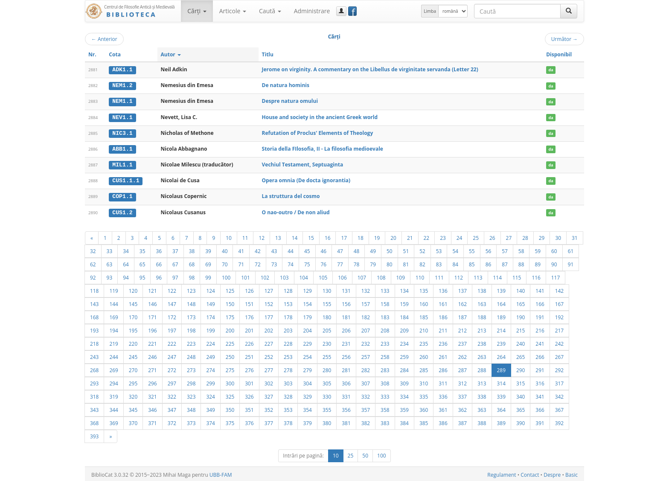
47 (340, 249)
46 (324, 249)
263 (481, 355)
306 (346, 381)
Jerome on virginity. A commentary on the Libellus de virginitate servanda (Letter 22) (370, 69)
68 (192, 262)
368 (94, 421)
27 (509, 236)
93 (110, 275)
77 (340, 262)
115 (516, 275)
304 (307, 381)
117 (555, 275)
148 (191, 302)
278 (288, 368)
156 (346, 302)
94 (126, 275)
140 (520, 289)
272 (172, 368)
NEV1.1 (122, 116)
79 (373, 262)
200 (230, 328)
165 (520, 302)
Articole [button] (232, 11)
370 (133, 421)
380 (327, 421)
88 (521, 262)
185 (423, 315)
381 (346, 421)
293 (94, 381)
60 (554, 249)
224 (210, 341)
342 (559, 394)
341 (539, 394)
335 (423, 394)
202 (269, 328)
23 (443, 236)
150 (230, 302)
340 (520, 394)
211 (443, 328)
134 (404, 289)
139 (501, 289)
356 (346, 408)
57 (505, 249)
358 (385, 408)
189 (501, 315)
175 (230, 315)
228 (288, 341)
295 (133, 381)
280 (327, 368)
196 (152, 328)
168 (94, 315)
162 (462, 302)
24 (459, 236)
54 (455, 249)
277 (269, 368)
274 (210, 368)
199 (210, 328)
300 (230, 381)
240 (520, 341)
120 (133, 289)
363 (481, 408)
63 (110, 262)
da (551, 70)
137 (462, 289)
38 (192, 249)
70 (225, 262)
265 (520, 355)
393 (94, 434)
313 (481, 381)
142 (559, 289)
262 (462, 355)
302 (269, 381)
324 (210, 394)
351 (249, 408)
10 (229, 236)
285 (423, 368)
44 (291, 249)
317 (559, 381)
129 (307, 289)
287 (462, 368)
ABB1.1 (122, 148)
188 (481, 315)
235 (423, 341)
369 (113, 421)
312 (462, 381)
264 (501, 355)
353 (288, 408)
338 (481, 394)
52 (422, 249)
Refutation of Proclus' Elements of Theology (317, 132)
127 (269, 289)
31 (575, 236)
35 (142, 249)
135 (423, 289)
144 (113, 302)
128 (288, 289)
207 (365, 328)
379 (307, 421)
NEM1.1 (122, 101)
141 (539, 289)
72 (258, 262)
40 (225, 249)
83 (439, 262)
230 (327, 341)
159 (404, 302)
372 (172, 421)
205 (327, 328)
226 (249, 341)
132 (365, 289)
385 (423, 421)
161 (443, 302)
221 (152, 341)
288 (481, 368)
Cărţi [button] (196, 11)
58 (521, 249)
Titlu (267, 54)
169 (113, 315)
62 (93, 262)
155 (327, 302)
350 (230, 408)
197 (172, 328)
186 (443, 315)
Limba (430, 11)
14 (295, 236)
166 (539, 302)
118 (94, 289)
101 (245, 275)
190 (520, 315)
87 (505, 262)
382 (365, 421)
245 (133, 355)
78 (357, 262)
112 (458, 275)
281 (346, 368)
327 (269, 394)
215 (520, 328)
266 (539, 355)
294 (113, 381)
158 (385, 302)
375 (230, 421)
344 (113, 408)
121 (152, 289)
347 (172, 408)
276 (249, 368)
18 (361, 236)
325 (230, 394)
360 (423, 408)
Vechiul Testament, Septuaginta (302, 163)
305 (327, 381)
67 (175, 262)
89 (538, 262)
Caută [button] (270, 11)
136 (443, 289)
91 (571, 262)
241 (539, 341)
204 (307, 328)
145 (133, 302)
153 (288, 302)
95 (142, 275)
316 (539, 381)
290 (520, 368)
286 (443, 368)
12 (262, 236)
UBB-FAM (220, 473)
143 (94, 302)
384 (404, 421)
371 (152, 421)
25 (476, 236)
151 (249, 302)
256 (346, 355)
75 (307, 262)
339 (501, 394)
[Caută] (568, 11)
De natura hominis (285, 85)
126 (249, 289)
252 (269, 355)
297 (172, 381)
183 (385, 315)
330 (327, 394)
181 (346, 315)
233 (385, 341)
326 (249, 394)
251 (249, 355)
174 (210, 315)
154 (307, 302)
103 (284, 275)
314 (501, 381)
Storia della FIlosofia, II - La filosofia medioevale (322, 148)
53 (439, 249)
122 (172, 289)
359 (404, 408)
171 (152, 315)
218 (94, 341)
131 (346, 289)
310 (423, 381)
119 (113, 289)
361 (443, 408)
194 (113, 328)
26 (492, 236)
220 (133, 341)
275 (230, 368)
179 (307, 315)
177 (269, 315)
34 (126, 249)
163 (481, 302)
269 (113, 368)
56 (489, 249)
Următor (564, 38)
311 (443, 381)
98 (192, 275)
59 (538, 249)
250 (230, 355)
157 (365, 302)
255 (327, 355)
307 (365, 381)
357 (365, 408)
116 (536, 275)
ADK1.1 (122, 69)
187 (462, 315)
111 (439, 275)
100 (226, 275)
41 (241, 249)
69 (208, 262)
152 (269, 302)
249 (210, 355)
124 (210, 289)
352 (269, 408)
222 (172, 341)
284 (404, 368)
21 (410, 236)
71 (241, 262)
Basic (571, 473)
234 (404, 341)
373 (191, 421)
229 (307, 341)
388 (481, 421)
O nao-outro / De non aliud (296, 210)
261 (443, 355)
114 (497, 275)
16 (328, 236)
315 (520, 381)
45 (307, 249)
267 (559, 355)
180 (327, 315)
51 (406, 249)
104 (304, 275)
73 (274, 262)
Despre (552, 473)
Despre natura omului (290, 101)
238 (481, 341)
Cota (115, 54)
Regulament (501, 473)
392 (559, 421)
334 (404, 394)
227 (269, 341)
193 (94, 328)
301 (249, 381)
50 (390, 249)
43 (274, 249)
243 (94, 355)
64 (126, 262)
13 (278, 236)
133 (385, 289)
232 (365, 341)
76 (324, 262)
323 (191, 394)
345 (133, 408)
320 (133, 394)
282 (365, 368)
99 (208, 275)
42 (258, 249)
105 (323, 275)
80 (390, 262)
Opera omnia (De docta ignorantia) (306, 179)
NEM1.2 (122, 85)
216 (539, 328)
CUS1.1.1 (125, 180)
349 (210, 408)
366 (539, 408)
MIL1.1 (122, 164)
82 (422, 262)
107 (362, 275)
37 (175, 249)
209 (404, 328)
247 (172, 355)
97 (175, 275)
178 (288, 315)
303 (288, 381)
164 (501, 302)
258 (385, 355)
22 (427, 236)
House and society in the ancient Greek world (320, 116)
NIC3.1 (122, 132)
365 (520, 408)
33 (110, 249)
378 (288, 421)
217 (559, 328)
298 (191, 381)
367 (559, 408)
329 (307, 394)
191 (539, 315)
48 (357, 249)
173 (191, 315)
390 (520, 421)
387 (462, 421)
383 (385, 421)
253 (288, 355)
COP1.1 (122, 195)
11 (245, 236)
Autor (171, 54)
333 (385, 394)
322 (172, 394)
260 (423, 355)
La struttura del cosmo (291, 194)
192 (559, 315)
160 (423, 302)
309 (404, 381)
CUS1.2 (122, 211)
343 (94, 408)
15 (311, 236)
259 (404, 355)
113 (478, 275)
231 (346, 341)
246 (152, 355)
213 (481, 328)
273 (191, 368)
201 (249, 328)
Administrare (312, 11)
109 (400, 275)
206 (346, 328)
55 (472, 249)
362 (462, 408)
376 (249, 421)
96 (159, 275)
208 (385, 328)
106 (342, 275)
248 (191, 355)
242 (559, 341)
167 (559, 302)
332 (365, 394)
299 (210, 381)
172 (172, 315)
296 (152, 381)
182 (365, 315)
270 (133, 368)
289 (501, 368)
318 (94, 394)
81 (406, 262)
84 (455, 262)
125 (230, 289)
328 (288, 394)
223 (191, 341)
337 (462, 394)
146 (152, 302)
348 (191, 408)
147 (172, 302)
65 (142, 262)
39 (208, 249)
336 (443, 394)
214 (501, 328)
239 (501, 341)
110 (420, 275)
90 (554, 262)
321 (152, 394)
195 (133, 328)
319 (113, 394)
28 (525, 236)
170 (133, 315)
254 (307, 355)
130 (327, 289)
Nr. (92, 54)
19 (377, 236)
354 (307, 408)
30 (558, 236)
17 (344, 236)
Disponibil (559, 54)
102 (265, 275)
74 (291, 262)
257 (365, 355)
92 (93, 275)
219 (113, 341)
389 (501, 421)
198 (191, 328)
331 (346, 394)
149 (210, 302)
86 (489, 262)
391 (539, 421)
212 (462, 328)
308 (385, 381)
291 (539, 368)
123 (191, 289)
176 (249, 315)
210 (423, 328)
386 (443, 421)
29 (542, 236)
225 (230, 341)
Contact (530, 473)
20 (393, 236)
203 (288, 328)
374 (210, 421)
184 (404, 315)
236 (443, 341)
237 (462, 341)
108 (381, 275)
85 (472, 262)
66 (159, 262)
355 (327, 408)
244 (113, 355)
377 (269, 421)
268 (94, 368)
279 (307, 368)
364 (501, 408)
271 (152, 368)
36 (159, 249)
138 (481, 289)
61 (571, 249)
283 (385, 368)
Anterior (104, 38)
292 (559, 368)
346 (152, 408)
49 (373, 249)
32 (93, 249)
